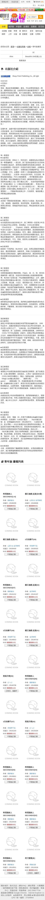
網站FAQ (22, 886)
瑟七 (36, 21)
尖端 (29, 47)
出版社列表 (21, 47)
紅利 (22, 2)
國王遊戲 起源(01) (32, 630)
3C (34, 52)
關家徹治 (11, 500)
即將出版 (15, 31)
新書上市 (10, 31)
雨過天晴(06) (8, 676)
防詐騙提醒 (34, 888)
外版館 (19, 27)
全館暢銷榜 (4, 31)
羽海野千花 (34, 546)
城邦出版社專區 (38, 31)
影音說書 (31, 31)
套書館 (26, 27)
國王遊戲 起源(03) (10, 539)
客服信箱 (13, 890)
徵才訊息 (13, 886)
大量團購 (40, 886)
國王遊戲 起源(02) (32, 585)
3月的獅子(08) (8, 630)
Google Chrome (20, 893)
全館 (4, 27)
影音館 (41, 27)
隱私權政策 (23, 888)
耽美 (28, 21)
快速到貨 (15, 2)
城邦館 (11, 27)
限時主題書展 (24, 31)
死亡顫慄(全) (30, 858)
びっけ (10, 682)
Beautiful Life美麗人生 (33, 56)
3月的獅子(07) (8, 722)
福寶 (40, 21)
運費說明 (5, 2)
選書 (20, 31)
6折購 (28, 2)
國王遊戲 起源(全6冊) (33, 494)
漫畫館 (34, 27)
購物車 (39, 2)
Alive (11, 56)
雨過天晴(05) (30, 722)
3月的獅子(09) (30, 539)
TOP (32, 21)
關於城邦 (4, 886)
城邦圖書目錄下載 (10, 888)
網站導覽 (31, 886)
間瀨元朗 (33, 864)
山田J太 (33, 500)
